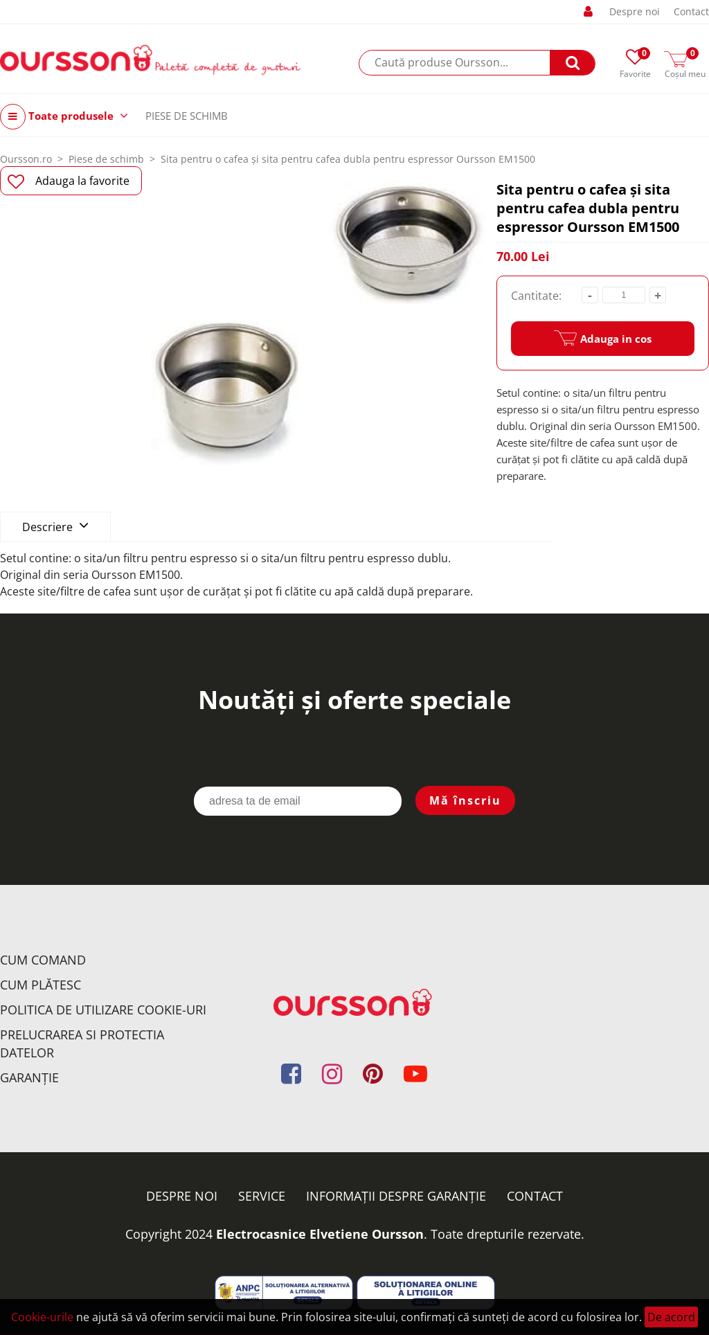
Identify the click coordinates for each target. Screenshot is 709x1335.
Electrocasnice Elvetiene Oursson (320, 1234)
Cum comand (43, 959)
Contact (691, 11)
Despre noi (634, 11)
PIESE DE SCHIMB (186, 116)
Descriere (55, 526)
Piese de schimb (106, 158)
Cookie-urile (42, 1317)
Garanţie (29, 1077)
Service (261, 1196)
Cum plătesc (40, 984)
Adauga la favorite (68, 181)
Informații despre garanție (396, 1196)
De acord (671, 1317)
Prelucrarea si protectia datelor (82, 1043)
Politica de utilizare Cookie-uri (103, 1009)
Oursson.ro (26, 158)
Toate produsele (64, 116)
